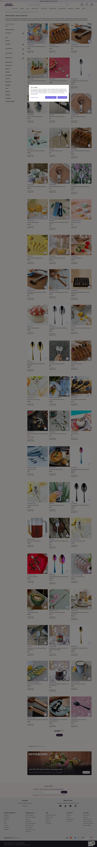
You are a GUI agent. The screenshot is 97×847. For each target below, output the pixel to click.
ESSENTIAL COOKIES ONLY (51, 97)
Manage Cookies (35, 97)
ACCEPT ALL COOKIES (62, 97)
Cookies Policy (35, 92)
